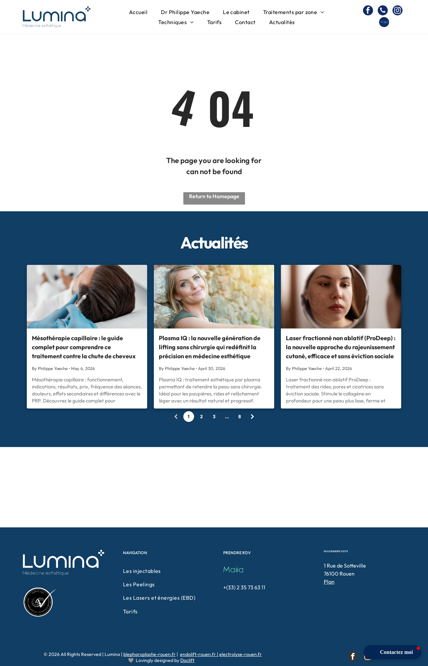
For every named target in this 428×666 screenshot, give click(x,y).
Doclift (187, 660)
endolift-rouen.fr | (199, 654)
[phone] (383, 11)
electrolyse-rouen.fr (240, 654)
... (227, 417)
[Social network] (384, 23)
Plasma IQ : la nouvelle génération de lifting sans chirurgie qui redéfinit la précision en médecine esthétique (209, 347)
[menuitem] (138, 12)
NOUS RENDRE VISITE (336, 551)
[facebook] (368, 11)
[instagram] (397, 11)
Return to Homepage (214, 196)
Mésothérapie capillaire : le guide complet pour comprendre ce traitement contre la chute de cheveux (84, 347)
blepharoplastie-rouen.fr (149, 654)
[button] (392, 652)
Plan (329, 581)
